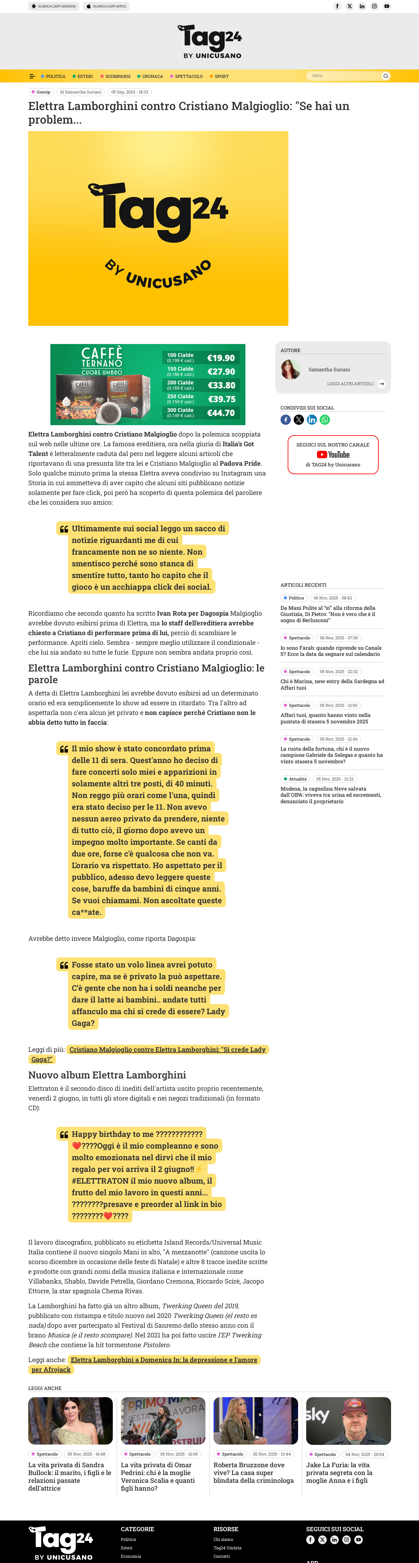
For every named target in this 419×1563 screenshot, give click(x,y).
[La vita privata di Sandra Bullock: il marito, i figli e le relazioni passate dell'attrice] (70, 1421)
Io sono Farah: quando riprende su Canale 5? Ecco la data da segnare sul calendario (331, 650)
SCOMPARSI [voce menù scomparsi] (118, 76)
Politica (296, 598)
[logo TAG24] (209, 40)
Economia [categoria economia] (131, 1556)
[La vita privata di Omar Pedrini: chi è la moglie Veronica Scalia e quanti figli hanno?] (163, 1421)
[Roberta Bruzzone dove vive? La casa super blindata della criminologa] (256, 1421)
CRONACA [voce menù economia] (152, 76)
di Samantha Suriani (80, 92)
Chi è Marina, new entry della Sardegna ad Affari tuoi (332, 684)
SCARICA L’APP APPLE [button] (106, 6)
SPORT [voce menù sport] (222, 76)
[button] (337, 6)
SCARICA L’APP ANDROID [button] (54, 6)
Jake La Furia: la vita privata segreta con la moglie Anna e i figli (339, 1472)
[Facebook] (286, 418)
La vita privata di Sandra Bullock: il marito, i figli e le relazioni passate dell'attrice (69, 1476)
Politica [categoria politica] (128, 1539)
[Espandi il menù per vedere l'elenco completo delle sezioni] (32, 76)
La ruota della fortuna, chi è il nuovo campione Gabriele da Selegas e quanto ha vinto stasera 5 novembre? (332, 754)
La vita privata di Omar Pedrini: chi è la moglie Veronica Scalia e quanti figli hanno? (158, 1476)
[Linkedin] (312, 418)
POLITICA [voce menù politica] (56, 76)
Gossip (43, 92)
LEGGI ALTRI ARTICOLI (350, 384)
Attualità (298, 779)
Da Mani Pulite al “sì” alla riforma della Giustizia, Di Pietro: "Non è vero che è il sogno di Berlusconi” (328, 613)
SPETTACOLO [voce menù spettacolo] (189, 76)
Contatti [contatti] (222, 1556)
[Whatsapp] (325, 418)
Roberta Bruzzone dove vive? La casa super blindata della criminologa (254, 1472)
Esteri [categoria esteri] (126, 1548)
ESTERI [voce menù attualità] (85, 76)
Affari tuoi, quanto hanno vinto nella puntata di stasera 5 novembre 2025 (326, 717)
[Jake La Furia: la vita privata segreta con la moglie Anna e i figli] (348, 1421)
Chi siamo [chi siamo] (223, 1539)
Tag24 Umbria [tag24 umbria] (228, 1548)
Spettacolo (299, 638)
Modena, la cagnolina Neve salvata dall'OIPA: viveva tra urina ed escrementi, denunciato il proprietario (331, 794)
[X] (299, 418)
